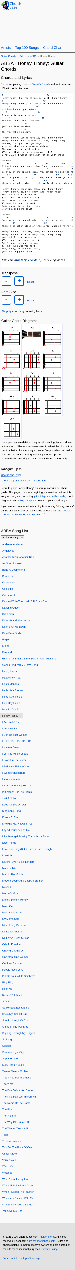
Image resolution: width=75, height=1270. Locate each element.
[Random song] (60, 5)
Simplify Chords (41, 84)
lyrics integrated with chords (49, 496)
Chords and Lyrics (11, 474)
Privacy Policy (49, 1249)
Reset (30, 281)
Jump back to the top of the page (21, 1258)
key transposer (28, 500)
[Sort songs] (12, 537)
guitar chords (47, 1236)
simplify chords (25, 260)
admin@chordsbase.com (41, 1240)
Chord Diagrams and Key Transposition (23, 480)
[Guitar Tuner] (51, 5)
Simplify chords (11, 311)
